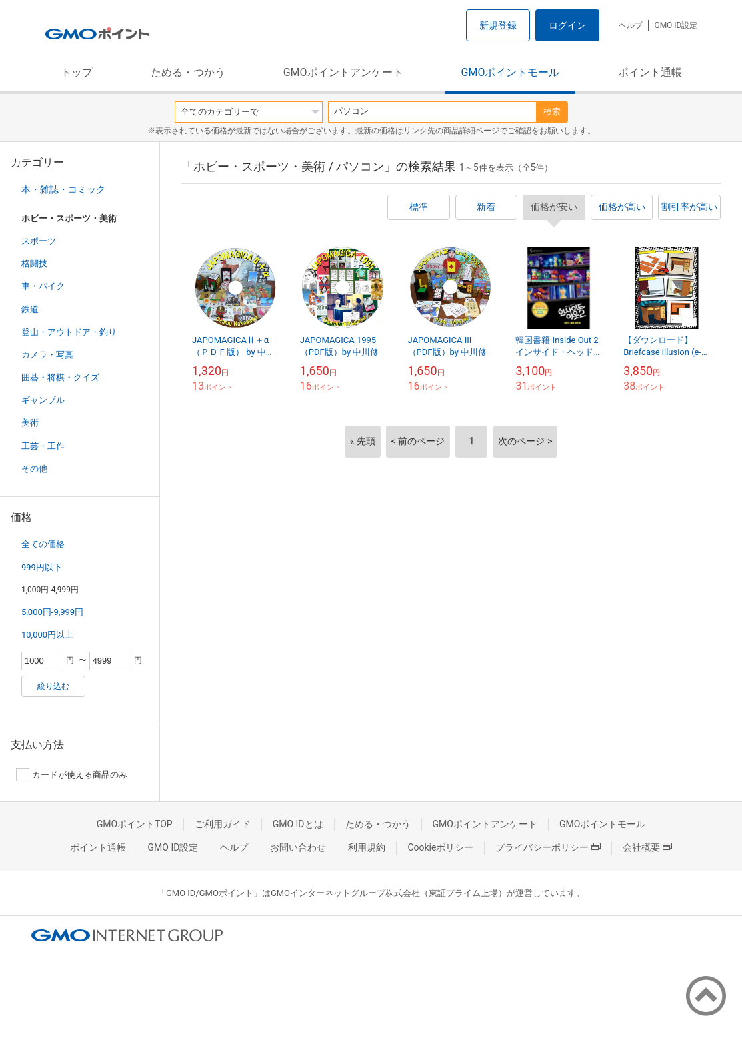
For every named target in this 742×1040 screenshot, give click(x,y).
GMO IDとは (298, 824)
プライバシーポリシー (548, 847)
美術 (30, 423)
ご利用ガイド (223, 824)
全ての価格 (43, 544)
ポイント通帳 (650, 72)
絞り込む (53, 686)
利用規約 (366, 847)
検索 (552, 112)
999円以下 (41, 567)
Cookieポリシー (440, 847)
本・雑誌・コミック (63, 189)
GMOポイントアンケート (343, 72)
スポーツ (38, 241)
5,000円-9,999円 (52, 612)
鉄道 (30, 309)
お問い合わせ (298, 847)
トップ (77, 72)
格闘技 (34, 263)
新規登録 (498, 25)
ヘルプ (631, 25)
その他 (34, 469)
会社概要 (647, 847)
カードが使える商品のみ (71, 774)
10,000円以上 (47, 635)
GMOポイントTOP (135, 824)
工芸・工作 (43, 446)
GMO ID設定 (675, 25)
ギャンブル (43, 400)
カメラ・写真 (47, 355)
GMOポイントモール (510, 72)
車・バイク (43, 286)
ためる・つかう (188, 72)
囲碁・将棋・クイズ (60, 377)
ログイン (567, 25)
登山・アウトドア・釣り (69, 332)
